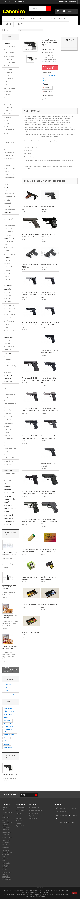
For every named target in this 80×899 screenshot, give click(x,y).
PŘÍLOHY (9, 429)
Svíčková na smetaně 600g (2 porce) (9, 647)
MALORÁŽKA (8, 724)
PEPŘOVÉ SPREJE (8, 243)
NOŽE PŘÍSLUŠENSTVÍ (9, 208)
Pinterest (47, 91)
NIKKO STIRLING (7, 300)
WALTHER (7, 744)
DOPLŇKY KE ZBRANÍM (8, 287)
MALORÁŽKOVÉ (9, 152)
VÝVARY (9, 413)
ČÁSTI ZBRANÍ (11, 315)
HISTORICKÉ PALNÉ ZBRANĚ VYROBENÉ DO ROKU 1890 (9, 519)
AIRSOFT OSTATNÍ (8, 262)
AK (7, 327)
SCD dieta (9, 416)
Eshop (7, 19)
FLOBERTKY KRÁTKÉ (9, 342)
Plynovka (6, 738)
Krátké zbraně (10, 66)
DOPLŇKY (9, 318)
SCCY (8, 98)
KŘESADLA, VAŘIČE (9, 361)
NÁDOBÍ (8, 356)
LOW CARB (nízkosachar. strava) (8, 423)
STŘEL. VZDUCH (9, 711)
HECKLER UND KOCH (8, 730)
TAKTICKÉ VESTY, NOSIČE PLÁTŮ (9, 499)
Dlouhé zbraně (10, 46)
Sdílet (46, 84)
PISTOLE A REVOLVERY (8, 70)
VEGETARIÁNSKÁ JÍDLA (10, 450)
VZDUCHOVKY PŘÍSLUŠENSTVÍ (10, 176)
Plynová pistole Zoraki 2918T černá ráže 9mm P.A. (49, 521)
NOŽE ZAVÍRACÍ (7, 201)
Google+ (47, 88)
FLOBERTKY (8, 337)
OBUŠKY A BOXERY (8, 249)
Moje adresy (32, 816)
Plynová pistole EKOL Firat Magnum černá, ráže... (29, 438)
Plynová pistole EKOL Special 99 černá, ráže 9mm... (30, 325)
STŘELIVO (9, 110)
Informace (9, 679)
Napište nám (63, 1)
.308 (7, 123)
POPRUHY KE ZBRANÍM (9, 332)
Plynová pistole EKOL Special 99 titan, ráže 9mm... (48, 294)
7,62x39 (8, 117)
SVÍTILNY (7, 213)
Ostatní (8, 372)
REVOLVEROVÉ (9, 143)
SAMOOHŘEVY (9, 458)
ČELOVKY (9, 216)
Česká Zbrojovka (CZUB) (9, 86)
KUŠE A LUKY (9, 375)
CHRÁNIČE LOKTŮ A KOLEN (10, 507)
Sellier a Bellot (8, 747)
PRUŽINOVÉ (7, 720)
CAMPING (7, 353)
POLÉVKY (9, 410)
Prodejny (8, 24)
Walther (8, 91)
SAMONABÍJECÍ (9, 53)
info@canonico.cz (69, 822)
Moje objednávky (34, 807)
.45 (7, 136)
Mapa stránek (20, 826)
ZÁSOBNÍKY (10, 321)
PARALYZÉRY (10, 254)
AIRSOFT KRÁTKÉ (8, 275)
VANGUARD (10, 305)
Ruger (8, 94)
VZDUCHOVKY (9, 159)
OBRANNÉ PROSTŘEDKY (9, 236)
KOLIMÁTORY (10, 308)
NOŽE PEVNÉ (10, 197)
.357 (7, 146)
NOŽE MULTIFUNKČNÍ (9, 192)
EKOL (12, 727)
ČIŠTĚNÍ (9, 311)
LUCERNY (9, 232)
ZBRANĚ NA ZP (9, 43)
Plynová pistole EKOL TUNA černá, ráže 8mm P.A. (49, 237)
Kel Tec (8, 104)
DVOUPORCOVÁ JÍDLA (9, 396)
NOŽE (6, 187)
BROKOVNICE (10, 62)
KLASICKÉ (9, 219)
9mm (7, 133)
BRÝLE (6, 512)
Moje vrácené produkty (36, 810)
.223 (7, 120)
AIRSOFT (7, 257)
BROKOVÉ (9, 155)
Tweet (46, 80)
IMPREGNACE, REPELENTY (10, 367)
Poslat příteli (49, 95)
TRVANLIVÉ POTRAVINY (8, 380)
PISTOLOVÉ (10, 130)
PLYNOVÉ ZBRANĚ (8, 481)
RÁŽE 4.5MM (8, 708)
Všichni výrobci (19, 19)
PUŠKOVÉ (9, 114)
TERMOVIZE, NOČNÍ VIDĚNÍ (9, 491)
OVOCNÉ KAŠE (8, 466)
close (74, 893)
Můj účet (33, 804)
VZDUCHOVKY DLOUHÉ (10, 163)
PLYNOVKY (8, 470)
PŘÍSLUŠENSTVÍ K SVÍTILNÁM (9, 227)
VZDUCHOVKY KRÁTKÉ (10, 170)
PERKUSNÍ (7, 486)
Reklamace (63, 19)
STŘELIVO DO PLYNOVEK (9, 475)
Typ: (43, 52)
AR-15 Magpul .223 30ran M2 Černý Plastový (9, 587)
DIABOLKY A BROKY (9, 182)
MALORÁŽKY (10, 59)
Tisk (46, 99)
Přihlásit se (72, 1)
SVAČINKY (9, 461)
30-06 (8, 127)
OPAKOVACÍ (10, 56)
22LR (5, 714)
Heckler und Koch (8, 80)
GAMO (6, 727)
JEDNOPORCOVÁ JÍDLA (10, 405)
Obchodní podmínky (36, 19)
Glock (8, 75)
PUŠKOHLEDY (10, 292)
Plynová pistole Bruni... (10, 775)
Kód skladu (45, 49)
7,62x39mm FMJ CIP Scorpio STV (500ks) (9, 553)
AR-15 (8, 324)
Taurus (8, 101)
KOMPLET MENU (8, 386)
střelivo (6, 717)
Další (36, 59)
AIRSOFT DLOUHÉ (8, 268)
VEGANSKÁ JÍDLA (9, 440)
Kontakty (19, 24)
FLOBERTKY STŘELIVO (9, 348)
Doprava (52, 19)
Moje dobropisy (34, 813)
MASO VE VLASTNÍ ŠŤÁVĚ (9, 434)
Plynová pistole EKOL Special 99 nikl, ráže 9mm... (29, 294)
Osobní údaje (33, 818)
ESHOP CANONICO (10, 735)
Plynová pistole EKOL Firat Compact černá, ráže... (48, 380)
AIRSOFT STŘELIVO (8, 281)
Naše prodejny (10, 694)
